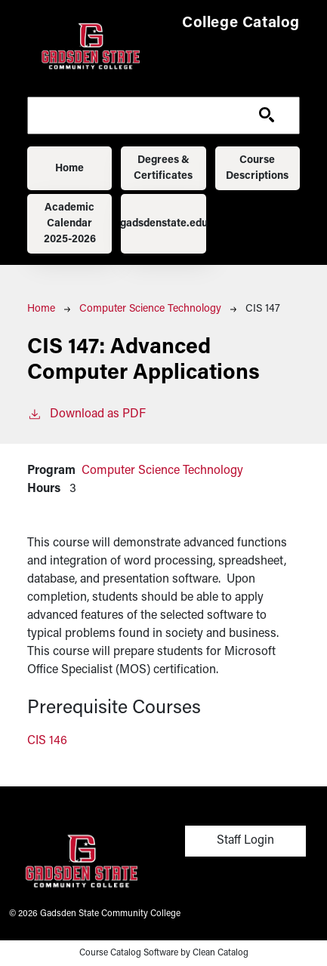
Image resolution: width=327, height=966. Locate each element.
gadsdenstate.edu (163, 223)
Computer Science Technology (150, 309)
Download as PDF (86, 412)
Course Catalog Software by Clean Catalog (163, 953)
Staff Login (245, 841)
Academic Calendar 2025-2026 (70, 223)
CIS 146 (47, 741)
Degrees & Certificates (163, 168)
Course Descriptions (257, 168)
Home (69, 168)
